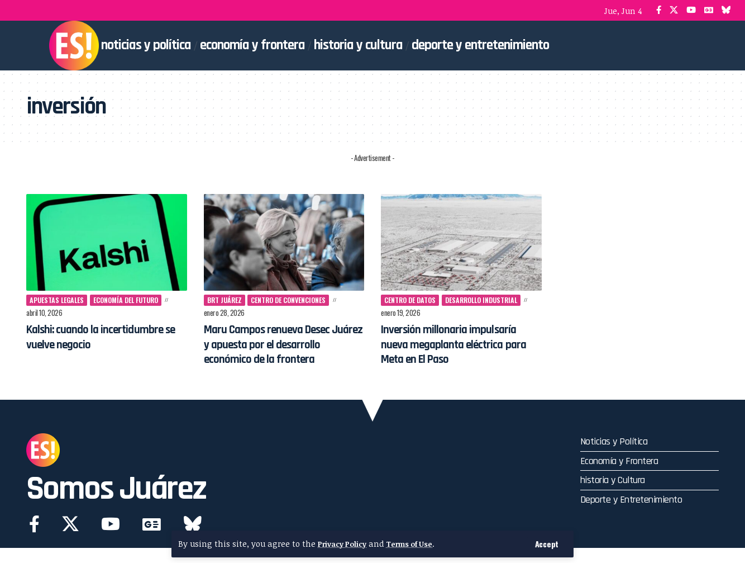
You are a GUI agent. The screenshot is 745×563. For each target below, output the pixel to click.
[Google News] (708, 10)
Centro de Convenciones (296, 300)
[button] (546, 544)
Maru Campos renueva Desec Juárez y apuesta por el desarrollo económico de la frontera (278, 352)
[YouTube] (691, 10)
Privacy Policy (345, 543)
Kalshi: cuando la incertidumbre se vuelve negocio (105, 337)
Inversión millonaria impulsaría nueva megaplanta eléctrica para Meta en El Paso (459, 354)
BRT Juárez (226, 300)
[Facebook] (658, 10)
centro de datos (413, 300)
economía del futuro (136, 300)
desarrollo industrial (491, 300)
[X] (674, 10)
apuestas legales (60, 300)
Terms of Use (419, 543)
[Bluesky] (726, 10)
